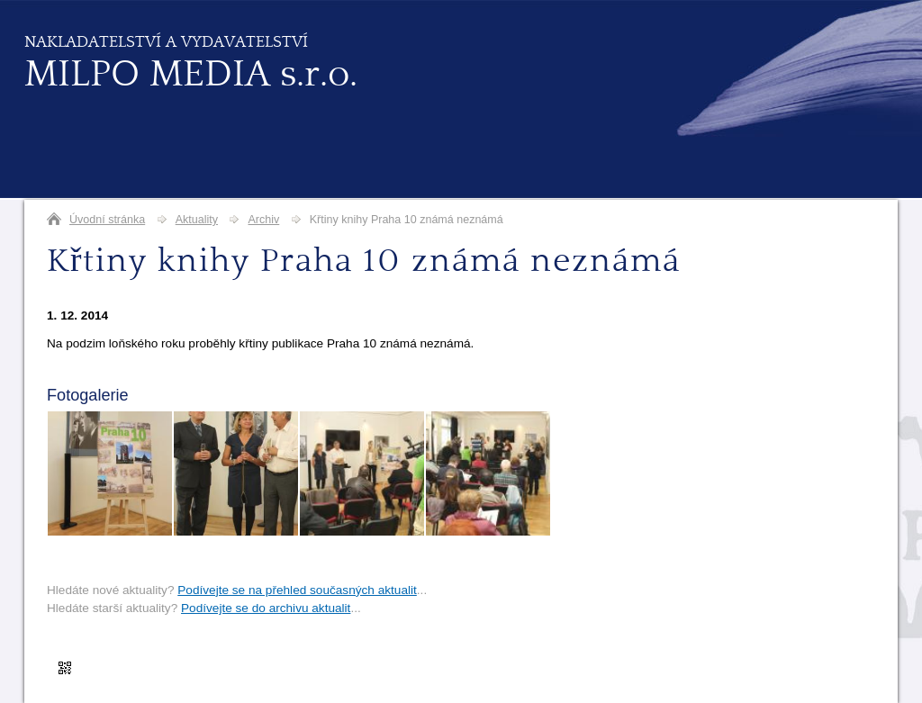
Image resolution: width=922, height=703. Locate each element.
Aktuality (197, 219)
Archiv (263, 219)
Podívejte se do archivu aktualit (265, 608)
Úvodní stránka (107, 219)
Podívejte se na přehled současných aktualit (297, 590)
